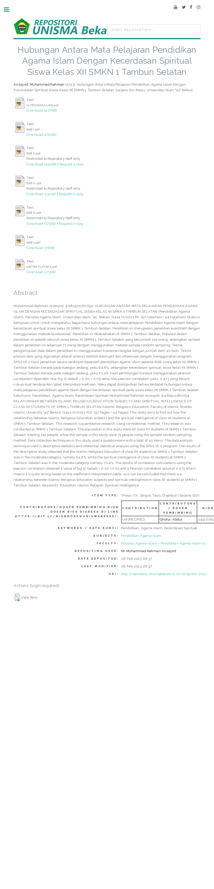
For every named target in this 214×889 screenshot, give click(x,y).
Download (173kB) (41, 272)
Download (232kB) (41, 194)
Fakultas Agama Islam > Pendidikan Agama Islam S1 (163, 543)
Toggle (9, 9)
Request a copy (71, 164)
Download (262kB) (41, 134)
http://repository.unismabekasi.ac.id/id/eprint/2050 (164, 574)
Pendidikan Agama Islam (141, 536)
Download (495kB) (41, 164)
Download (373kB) (41, 223)
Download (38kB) (40, 248)
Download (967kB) (41, 110)
